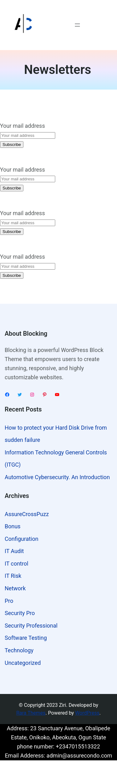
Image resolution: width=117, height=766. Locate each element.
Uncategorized (23, 663)
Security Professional (31, 625)
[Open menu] (77, 25)
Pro (9, 601)
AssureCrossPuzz (27, 514)
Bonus (13, 526)
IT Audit (14, 551)
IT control (16, 563)
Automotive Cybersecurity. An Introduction (57, 477)
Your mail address (22, 125)
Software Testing (26, 637)
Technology (19, 650)
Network (15, 588)
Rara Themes (31, 713)
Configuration (21, 539)
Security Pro (20, 613)
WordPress (87, 713)
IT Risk (13, 575)
